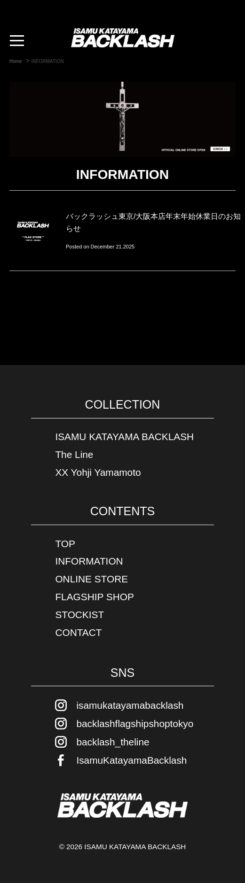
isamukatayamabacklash (129, 705)
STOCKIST (79, 614)
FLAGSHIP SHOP (94, 596)
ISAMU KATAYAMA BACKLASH (124, 436)
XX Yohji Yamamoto (98, 472)
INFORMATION (89, 561)
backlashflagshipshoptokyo (134, 723)
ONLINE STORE (91, 578)
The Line (74, 454)
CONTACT (78, 632)
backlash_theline (112, 741)
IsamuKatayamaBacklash (131, 760)
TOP (65, 543)
